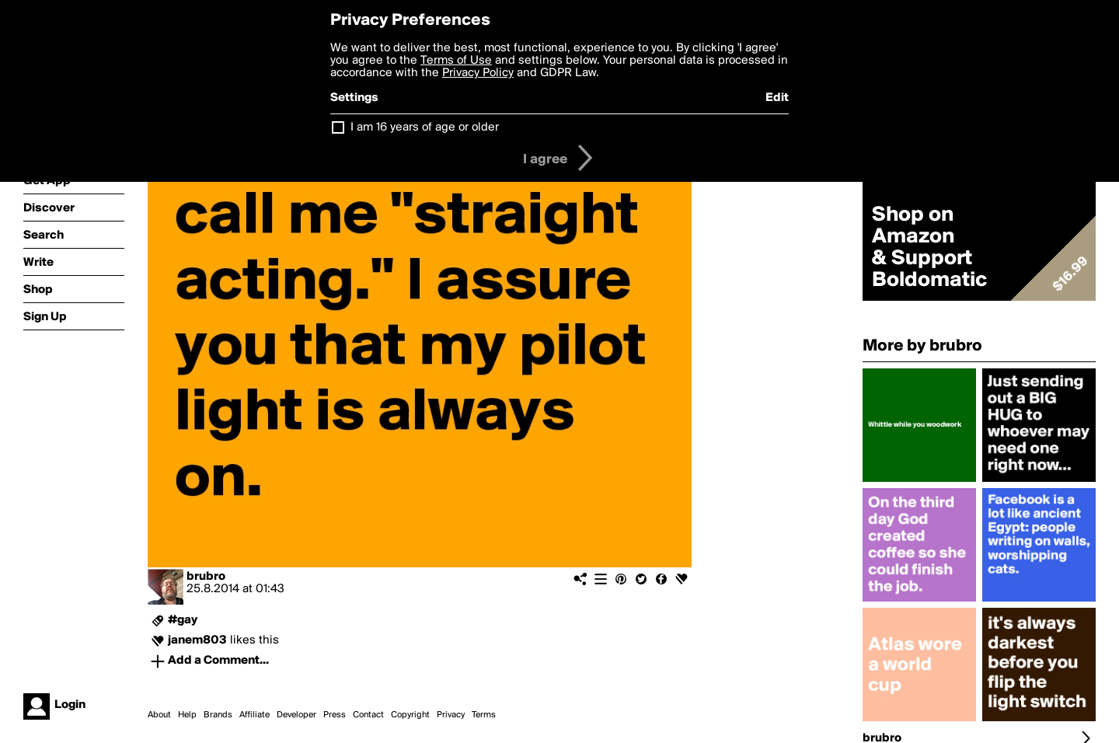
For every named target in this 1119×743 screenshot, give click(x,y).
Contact (368, 715)
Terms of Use (456, 60)
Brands (218, 715)
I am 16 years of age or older (424, 127)
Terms (484, 715)
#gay (182, 620)
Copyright (410, 715)
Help (187, 715)
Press (334, 715)
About (159, 715)
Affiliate (254, 715)
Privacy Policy (478, 73)
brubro (205, 576)
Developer (296, 715)
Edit (777, 98)
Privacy (451, 715)
